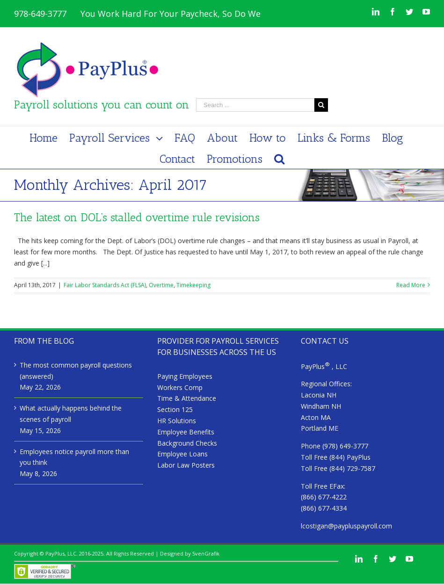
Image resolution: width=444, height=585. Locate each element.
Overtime (161, 285)
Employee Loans (182, 453)
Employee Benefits (185, 431)
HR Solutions (176, 420)
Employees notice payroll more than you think (74, 457)
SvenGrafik (205, 553)
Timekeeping (193, 285)
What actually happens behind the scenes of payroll (71, 414)
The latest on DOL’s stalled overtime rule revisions (137, 217)
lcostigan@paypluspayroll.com (346, 525)
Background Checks (187, 443)
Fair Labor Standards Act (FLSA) (105, 285)
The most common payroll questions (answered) (76, 371)
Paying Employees (184, 376)
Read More (410, 285)
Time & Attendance (186, 398)
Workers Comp (180, 387)
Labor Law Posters (186, 465)
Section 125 (175, 409)
